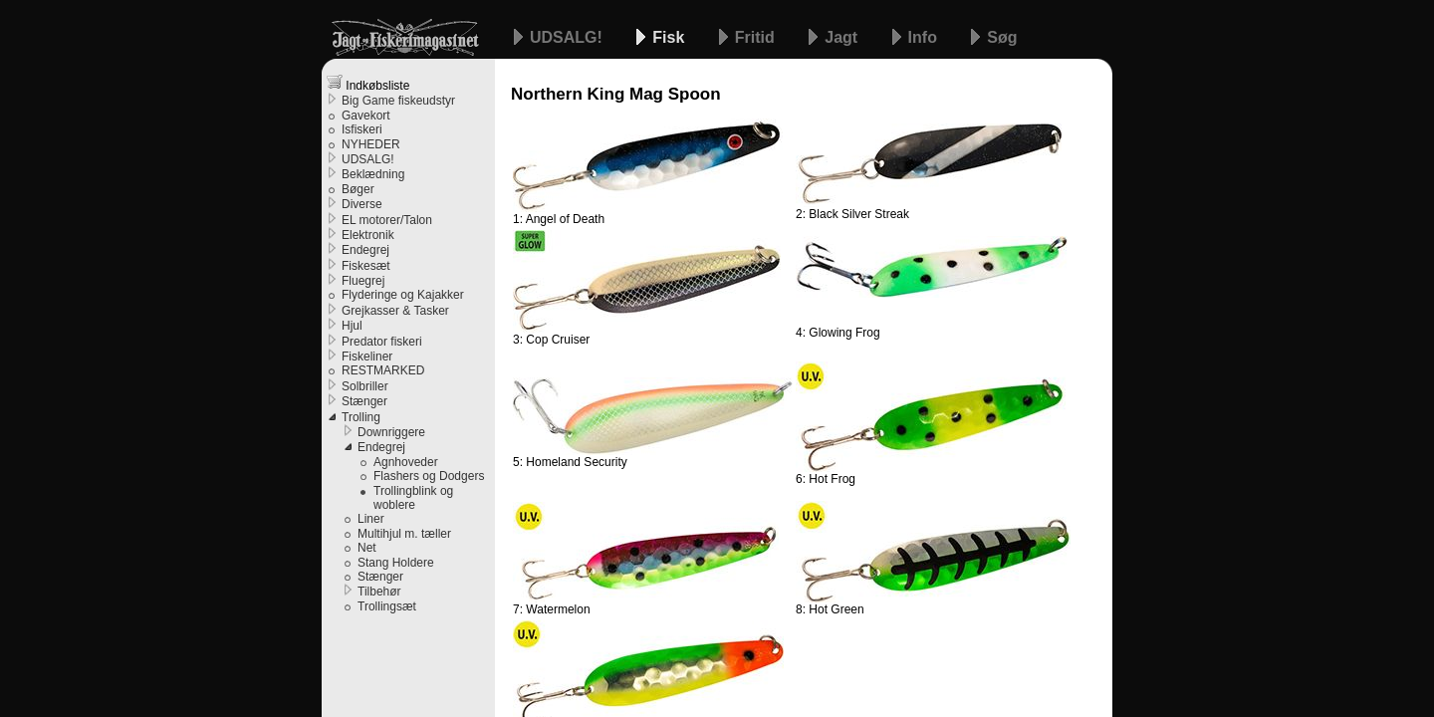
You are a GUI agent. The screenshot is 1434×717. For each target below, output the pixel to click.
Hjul (352, 326)
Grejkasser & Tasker (395, 311)
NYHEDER (371, 144)
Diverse (362, 204)
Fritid (757, 37)
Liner (371, 519)
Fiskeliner (367, 356)
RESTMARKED (383, 370)
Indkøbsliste (368, 83)
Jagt (843, 37)
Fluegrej (363, 281)
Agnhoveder (405, 462)
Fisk (670, 37)
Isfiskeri (362, 129)
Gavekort (366, 115)
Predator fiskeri (382, 342)
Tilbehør (379, 591)
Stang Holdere (396, 563)
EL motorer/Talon (387, 220)
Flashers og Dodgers (428, 476)
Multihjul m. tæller (404, 534)
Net (367, 548)
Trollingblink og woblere (413, 498)
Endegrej (365, 250)
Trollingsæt (387, 606)
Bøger (358, 189)
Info (925, 37)
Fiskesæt (366, 266)
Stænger (364, 401)
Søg (1002, 37)
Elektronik (368, 235)
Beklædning (373, 174)
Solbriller (365, 386)
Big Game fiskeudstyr (398, 101)
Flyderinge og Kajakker (403, 295)
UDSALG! (568, 37)
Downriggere (391, 432)
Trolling (361, 417)
